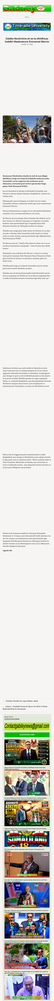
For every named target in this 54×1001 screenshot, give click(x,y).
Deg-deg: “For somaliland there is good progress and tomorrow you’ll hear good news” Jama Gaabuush (25, 880)
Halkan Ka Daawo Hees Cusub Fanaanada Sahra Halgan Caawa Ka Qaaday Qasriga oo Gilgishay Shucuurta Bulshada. (25, 829)
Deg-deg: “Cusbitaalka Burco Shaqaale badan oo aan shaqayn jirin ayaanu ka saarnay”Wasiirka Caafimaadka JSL (26, 972)
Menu (27, 17)
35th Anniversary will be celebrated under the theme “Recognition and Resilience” (24, 850)
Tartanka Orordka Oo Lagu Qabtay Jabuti (22, 701)
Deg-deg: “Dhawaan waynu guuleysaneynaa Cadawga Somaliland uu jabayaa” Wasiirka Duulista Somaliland (26, 911)
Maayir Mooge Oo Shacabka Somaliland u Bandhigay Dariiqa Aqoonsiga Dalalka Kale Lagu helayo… (24, 768)
